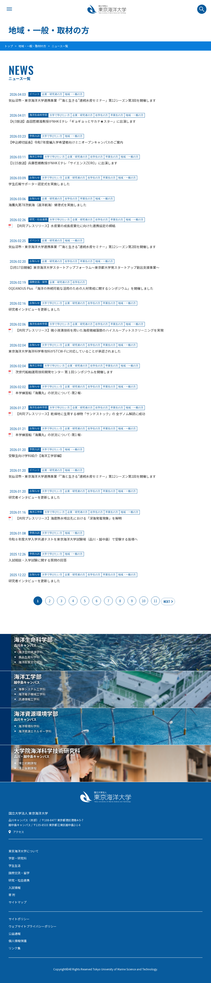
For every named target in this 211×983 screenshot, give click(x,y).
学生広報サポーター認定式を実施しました (39, 184)
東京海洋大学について (24, 851)
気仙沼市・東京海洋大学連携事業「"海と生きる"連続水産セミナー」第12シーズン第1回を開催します (82, 476)
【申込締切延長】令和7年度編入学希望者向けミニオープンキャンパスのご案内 (66, 142)
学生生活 (15, 865)
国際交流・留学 (19, 873)
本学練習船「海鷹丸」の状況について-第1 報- (48, 434)
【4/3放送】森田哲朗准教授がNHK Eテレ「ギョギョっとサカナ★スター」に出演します (72, 121)
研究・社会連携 (19, 880)
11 (155, 600)
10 (144, 600)
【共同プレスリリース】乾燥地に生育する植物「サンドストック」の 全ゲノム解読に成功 (80, 413)
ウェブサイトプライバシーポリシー (32, 926)
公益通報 (15, 933)
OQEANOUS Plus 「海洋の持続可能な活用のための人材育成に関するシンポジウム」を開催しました (81, 288)
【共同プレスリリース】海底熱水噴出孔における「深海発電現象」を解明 (68, 518)
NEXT (166, 601)
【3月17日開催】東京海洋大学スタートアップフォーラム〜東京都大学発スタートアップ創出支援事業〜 (84, 267)
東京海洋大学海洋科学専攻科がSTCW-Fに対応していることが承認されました (65, 351)
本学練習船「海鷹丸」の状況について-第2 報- (48, 392)
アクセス (18, 831)
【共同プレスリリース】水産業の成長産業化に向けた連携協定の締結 (65, 225)
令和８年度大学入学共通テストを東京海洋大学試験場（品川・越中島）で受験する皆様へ (73, 539)
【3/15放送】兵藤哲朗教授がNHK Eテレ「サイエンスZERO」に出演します (63, 163)
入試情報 (15, 887)
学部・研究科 (18, 858)
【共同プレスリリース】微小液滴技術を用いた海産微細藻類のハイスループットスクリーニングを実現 (89, 330)
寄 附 (12, 895)
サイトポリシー (19, 919)
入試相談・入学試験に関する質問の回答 (38, 560)
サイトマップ (18, 902)
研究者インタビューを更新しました (34, 309)
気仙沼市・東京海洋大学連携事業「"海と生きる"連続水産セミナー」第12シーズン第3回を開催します (82, 100)
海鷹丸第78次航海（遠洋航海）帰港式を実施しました (47, 204)
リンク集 (15, 948)
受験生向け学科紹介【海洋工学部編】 (36, 455)
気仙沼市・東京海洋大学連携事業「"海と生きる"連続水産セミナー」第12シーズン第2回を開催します (82, 246)
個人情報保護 (18, 941)
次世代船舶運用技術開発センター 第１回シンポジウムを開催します (64, 372)
